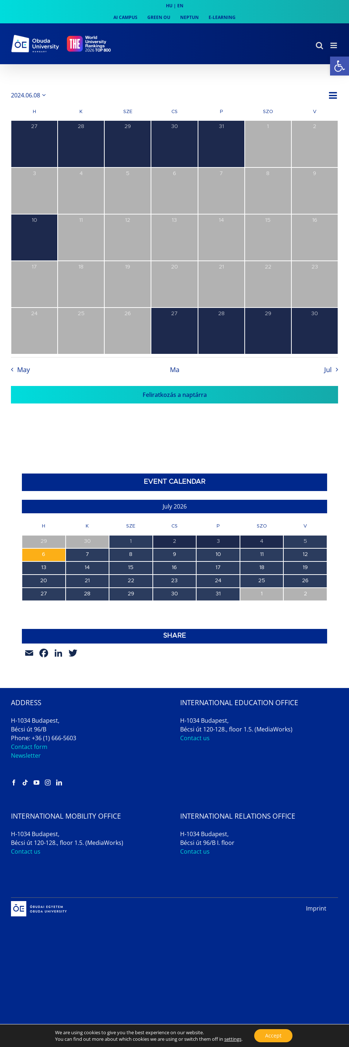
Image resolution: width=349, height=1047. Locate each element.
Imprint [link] (316, 908)
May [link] (23, 369)
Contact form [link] (29, 747)
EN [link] (180, 6)
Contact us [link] (195, 738)
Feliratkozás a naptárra (175, 395)
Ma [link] (174, 369)
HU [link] (169, 6)
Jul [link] (328, 369)
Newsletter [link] (26, 756)
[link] (339, 66)
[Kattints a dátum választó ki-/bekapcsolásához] (29, 95)
